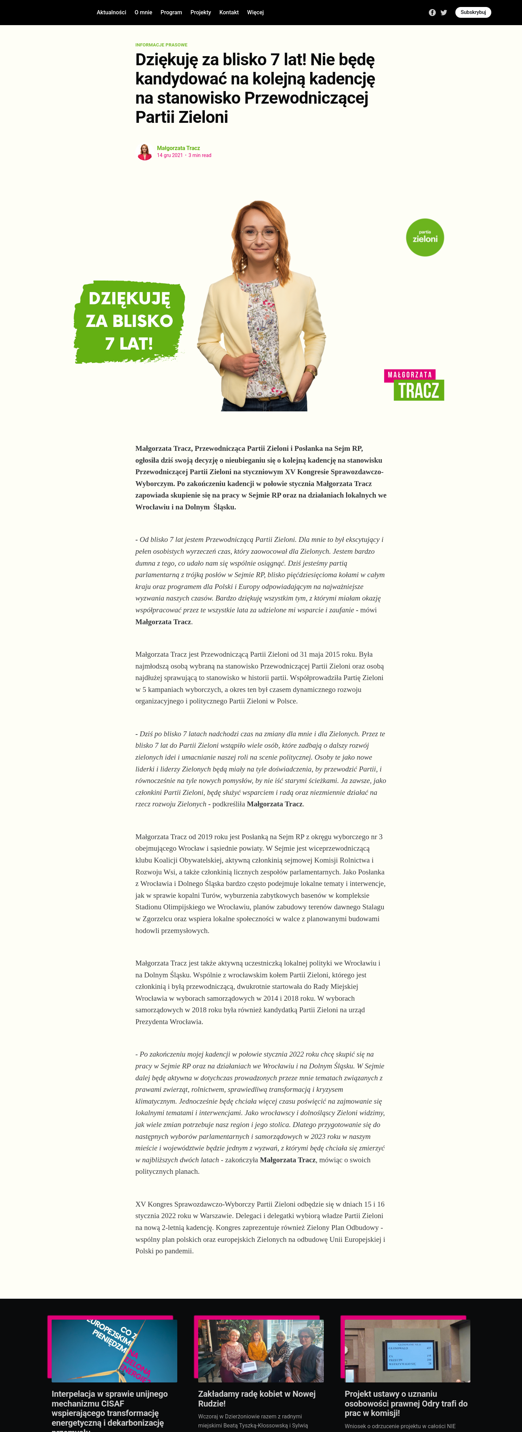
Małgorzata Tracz (178, 148)
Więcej (255, 12)
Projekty (201, 12)
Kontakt (229, 12)
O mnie (143, 12)
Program (171, 12)
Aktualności (111, 12)
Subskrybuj (473, 12)
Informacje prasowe (161, 44)
